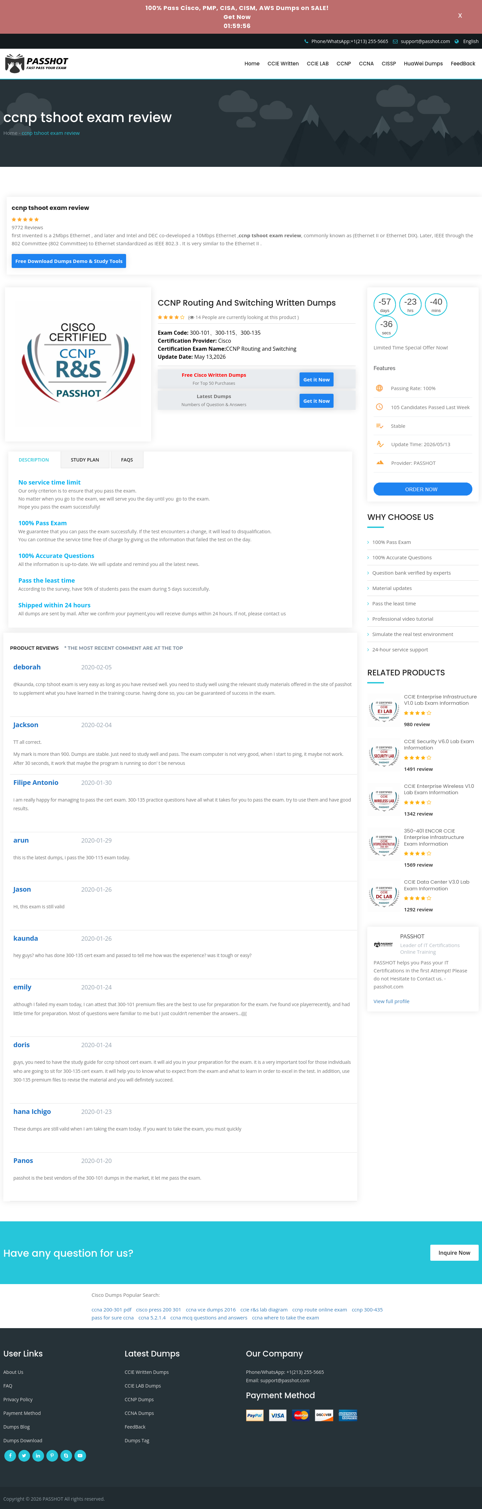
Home (252, 63)
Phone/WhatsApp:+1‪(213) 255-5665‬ (350, 41)
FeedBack (463, 63)
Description (34, 460)
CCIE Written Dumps (147, 1372)
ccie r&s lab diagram (264, 1309)
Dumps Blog (16, 1427)
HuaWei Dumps (423, 63)
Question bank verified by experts (411, 572)
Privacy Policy (17, 1399)
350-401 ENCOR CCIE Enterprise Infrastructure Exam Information (434, 837)
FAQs (127, 460)
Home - (11, 132)
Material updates (392, 588)
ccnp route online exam (319, 1309)
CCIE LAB (318, 63)
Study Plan (85, 460)
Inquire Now (454, 1252)
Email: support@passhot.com (278, 1380)
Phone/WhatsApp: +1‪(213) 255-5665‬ (285, 1372)
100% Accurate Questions (402, 557)
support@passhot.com (425, 41)
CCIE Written (283, 63)
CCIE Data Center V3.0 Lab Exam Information (436, 885)
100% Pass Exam (391, 542)
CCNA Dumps (139, 1413)
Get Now (237, 17)
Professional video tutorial (402, 618)
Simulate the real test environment (412, 634)
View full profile (392, 1001)
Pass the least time (394, 603)
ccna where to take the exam (285, 1317)
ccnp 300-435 (367, 1309)
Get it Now (316, 379)
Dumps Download (22, 1440)
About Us (13, 1372)
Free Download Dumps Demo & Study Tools (68, 261)
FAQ (7, 1386)
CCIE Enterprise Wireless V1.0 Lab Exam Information (439, 789)
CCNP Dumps (139, 1399)
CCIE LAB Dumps (143, 1386)
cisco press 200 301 (158, 1309)
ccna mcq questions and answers (209, 1317)
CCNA (366, 63)
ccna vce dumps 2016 (211, 1309)
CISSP (389, 63)
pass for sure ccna (113, 1317)
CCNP (344, 63)
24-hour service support (400, 649)
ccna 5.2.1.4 (152, 1317)
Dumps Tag (137, 1440)
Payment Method (22, 1413)
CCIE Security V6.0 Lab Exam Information (439, 744)
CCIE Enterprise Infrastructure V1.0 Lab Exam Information (440, 700)
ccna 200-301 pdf (111, 1309)
